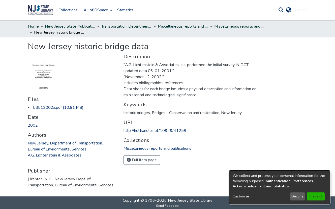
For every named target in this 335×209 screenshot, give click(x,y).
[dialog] (279, 187)
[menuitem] (97, 10)
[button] (40, 10)
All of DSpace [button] (96, 10)
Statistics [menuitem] (125, 10)
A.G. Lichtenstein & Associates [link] (54, 155)
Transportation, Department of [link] (126, 26)
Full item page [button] (142, 160)
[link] (58, 107)
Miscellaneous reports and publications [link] (183, 26)
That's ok (315, 196)
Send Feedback (167, 206)
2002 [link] (33, 125)
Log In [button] (299, 10)
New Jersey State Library (190, 200)
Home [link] (33, 26)
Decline (297, 196)
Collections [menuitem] (68, 10)
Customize (241, 196)
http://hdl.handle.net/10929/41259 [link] (155, 130)
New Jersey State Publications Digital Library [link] (70, 26)
